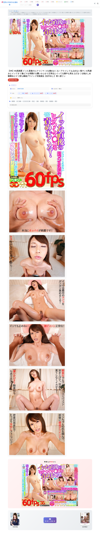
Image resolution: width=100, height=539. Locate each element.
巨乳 (53, 2)
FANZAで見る (13, 80)
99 (25, 2)
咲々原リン (16, 11)
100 (48, 2)
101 (38, 2)
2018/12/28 (21, 89)
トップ (10, 11)
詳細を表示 (14, 106)
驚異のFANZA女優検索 (9, 3)
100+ (31, 2)
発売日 (69, 2)
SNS (75, 2)
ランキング (61, 2)
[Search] (27, 5)
